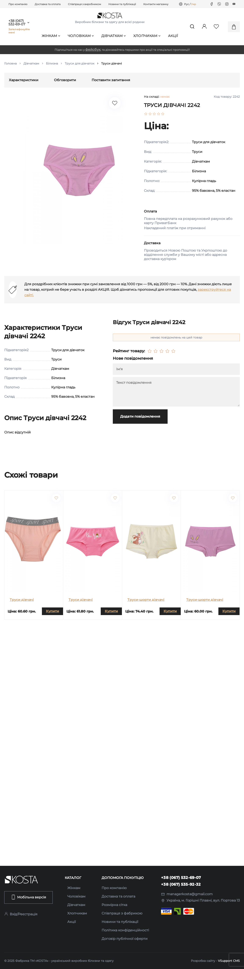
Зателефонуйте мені (19, 31)
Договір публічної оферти (125, 939)
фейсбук (93, 50)
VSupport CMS (229, 961)
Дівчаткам (113, 36)
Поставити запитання (111, 80)
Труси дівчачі (22, 600)
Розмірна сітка (114, 905)
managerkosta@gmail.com (187, 894)
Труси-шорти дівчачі (145, 600)
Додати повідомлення (140, 416)
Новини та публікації (122, 4)
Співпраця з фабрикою (122, 913)
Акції (173, 36)
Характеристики (23, 80)
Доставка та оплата (48, 4)
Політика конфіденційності (125, 930)
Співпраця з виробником (84, 4)
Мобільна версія (28, 897)
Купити (52, 611)
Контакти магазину (155, 4)
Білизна (52, 63)
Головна (10, 63)
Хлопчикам (147, 36)
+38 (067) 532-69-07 (16, 22)
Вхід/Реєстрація (20, 914)
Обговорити (65, 80)
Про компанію (17, 4)
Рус (186, 4)
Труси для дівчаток (79, 63)
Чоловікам (81, 36)
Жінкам (51, 36)
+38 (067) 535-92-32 (181, 884)
